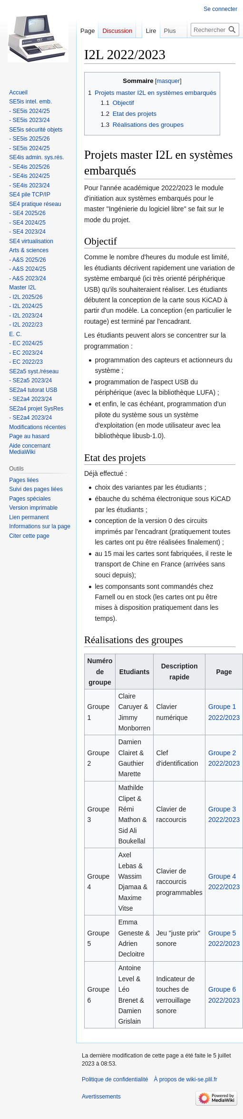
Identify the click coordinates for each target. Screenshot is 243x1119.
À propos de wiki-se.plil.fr (185, 1079)
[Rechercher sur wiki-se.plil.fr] (215, 48)
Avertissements (101, 1096)
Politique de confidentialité (115, 1079)
